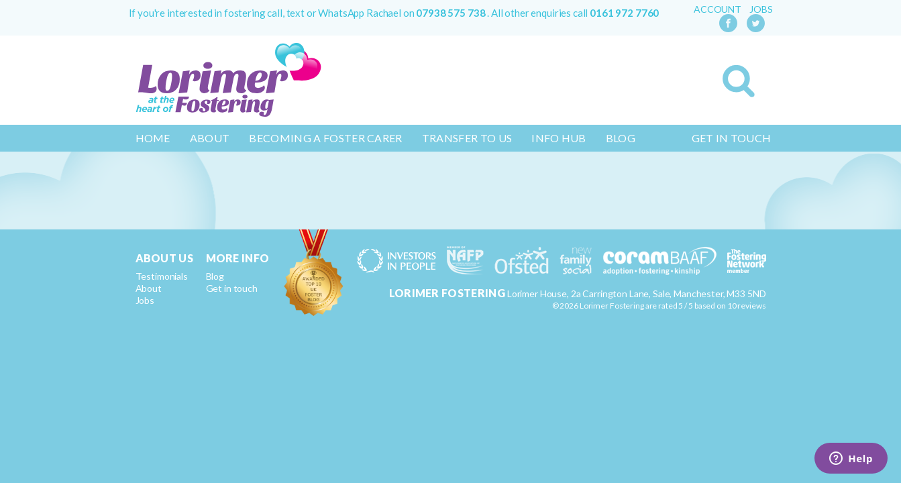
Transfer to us (467, 137)
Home (153, 137)
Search (739, 81)
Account (717, 9)
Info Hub (558, 137)
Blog (620, 137)
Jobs (760, 9)
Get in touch (732, 137)
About (210, 137)
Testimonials (162, 276)
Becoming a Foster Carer (325, 137)
